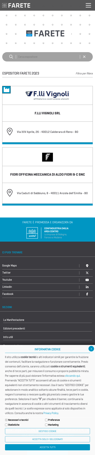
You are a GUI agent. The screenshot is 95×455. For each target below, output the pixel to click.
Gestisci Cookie (47, 431)
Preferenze (54, 420)
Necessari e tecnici (18, 420)
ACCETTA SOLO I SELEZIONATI (47, 439)
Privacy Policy (50, 413)
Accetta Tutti (48, 447)
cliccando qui (72, 375)
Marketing (53, 424)
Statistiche (13, 424)
